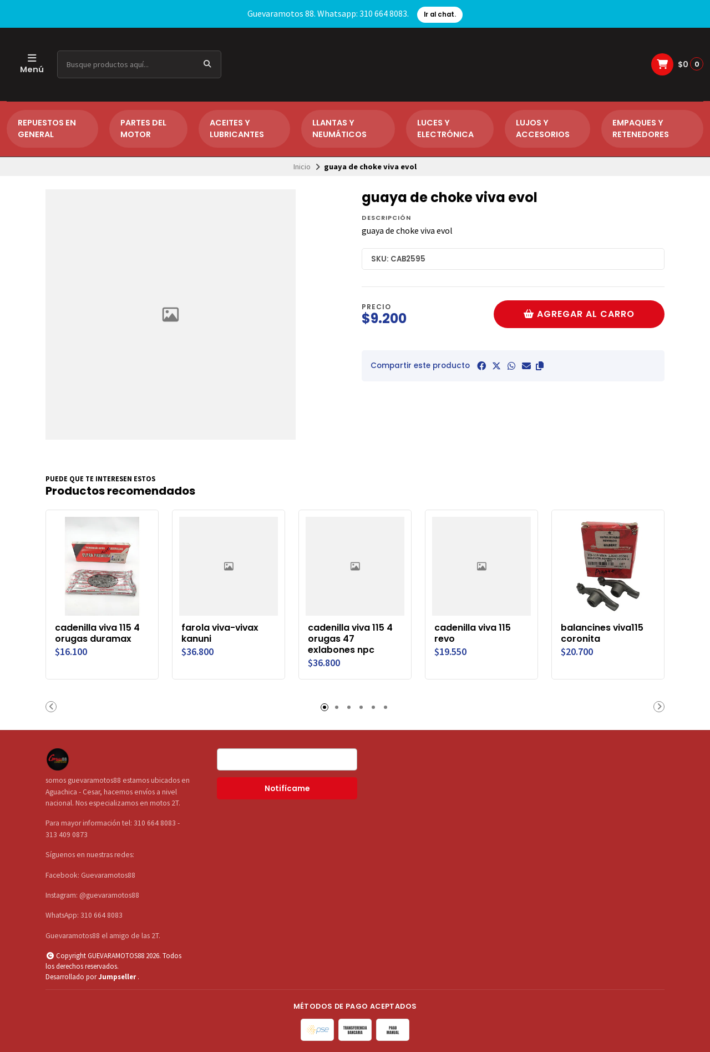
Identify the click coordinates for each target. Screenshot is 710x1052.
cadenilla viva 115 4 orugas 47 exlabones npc (350, 638)
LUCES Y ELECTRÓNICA (445, 128)
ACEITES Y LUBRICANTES (237, 128)
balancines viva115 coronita (602, 633)
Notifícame (287, 788)
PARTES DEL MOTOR (143, 128)
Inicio (302, 167)
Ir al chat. (440, 14)
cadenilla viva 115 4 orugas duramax (97, 633)
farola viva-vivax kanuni (219, 633)
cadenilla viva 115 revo (472, 633)
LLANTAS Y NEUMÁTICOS (339, 128)
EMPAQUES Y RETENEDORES (640, 128)
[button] (540, 365)
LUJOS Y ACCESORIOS (543, 128)
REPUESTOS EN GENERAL (47, 128)
